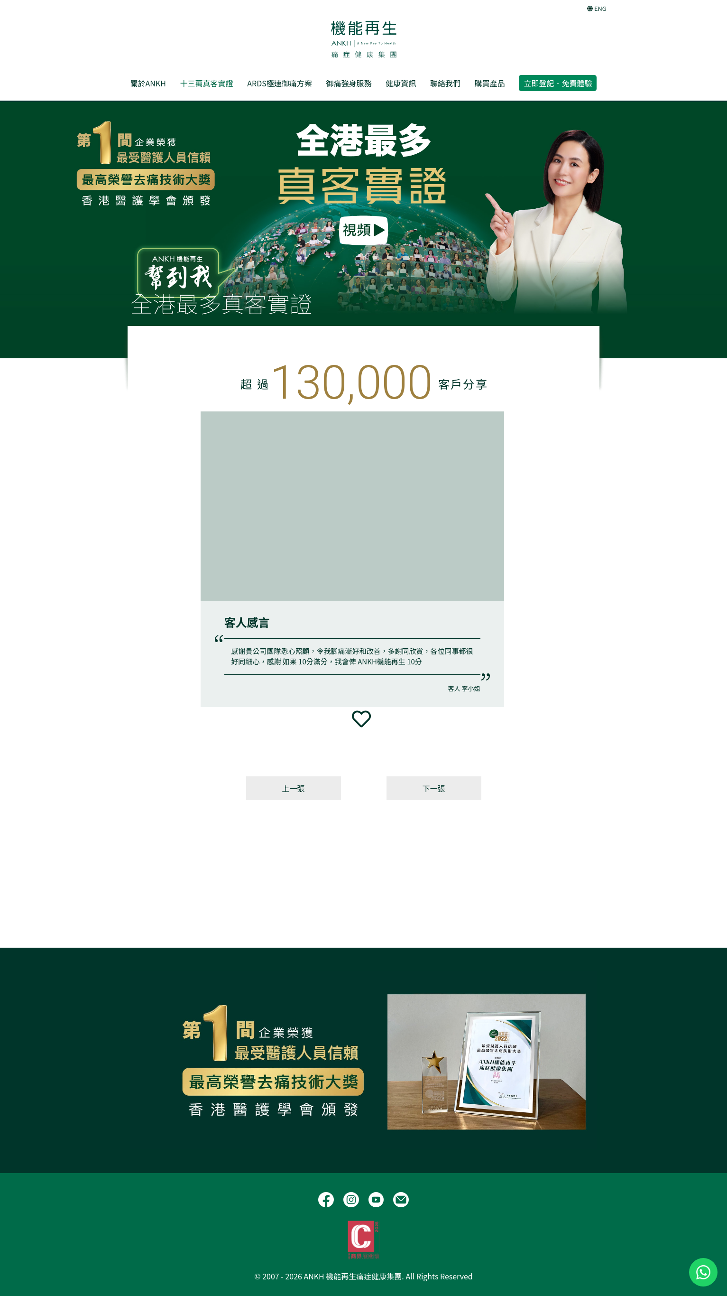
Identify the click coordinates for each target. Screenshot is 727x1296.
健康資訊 (401, 83)
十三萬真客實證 (206, 83)
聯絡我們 (445, 83)
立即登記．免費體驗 (558, 83)
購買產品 (490, 83)
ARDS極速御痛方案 (279, 83)
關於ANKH (148, 83)
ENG (596, 8)
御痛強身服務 (348, 83)
